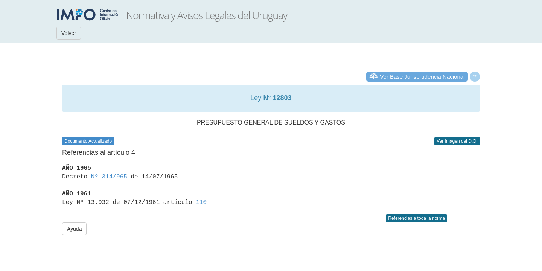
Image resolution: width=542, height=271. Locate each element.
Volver (68, 33)
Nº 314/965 (109, 177)
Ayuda (74, 229)
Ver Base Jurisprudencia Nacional (422, 76)
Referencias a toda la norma (416, 218)
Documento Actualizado (88, 141)
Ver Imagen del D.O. (457, 141)
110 (201, 202)
